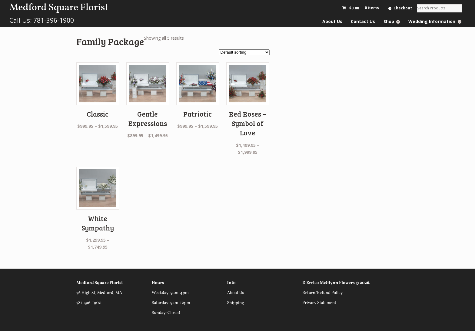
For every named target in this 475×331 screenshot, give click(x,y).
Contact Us (363, 21)
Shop (389, 21)
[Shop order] (244, 52)
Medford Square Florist (58, 8)
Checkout (403, 8)
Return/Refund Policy (322, 293)
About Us (332, 21)
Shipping (235, 303)
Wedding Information (431, 21)
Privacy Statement (319, 303)
